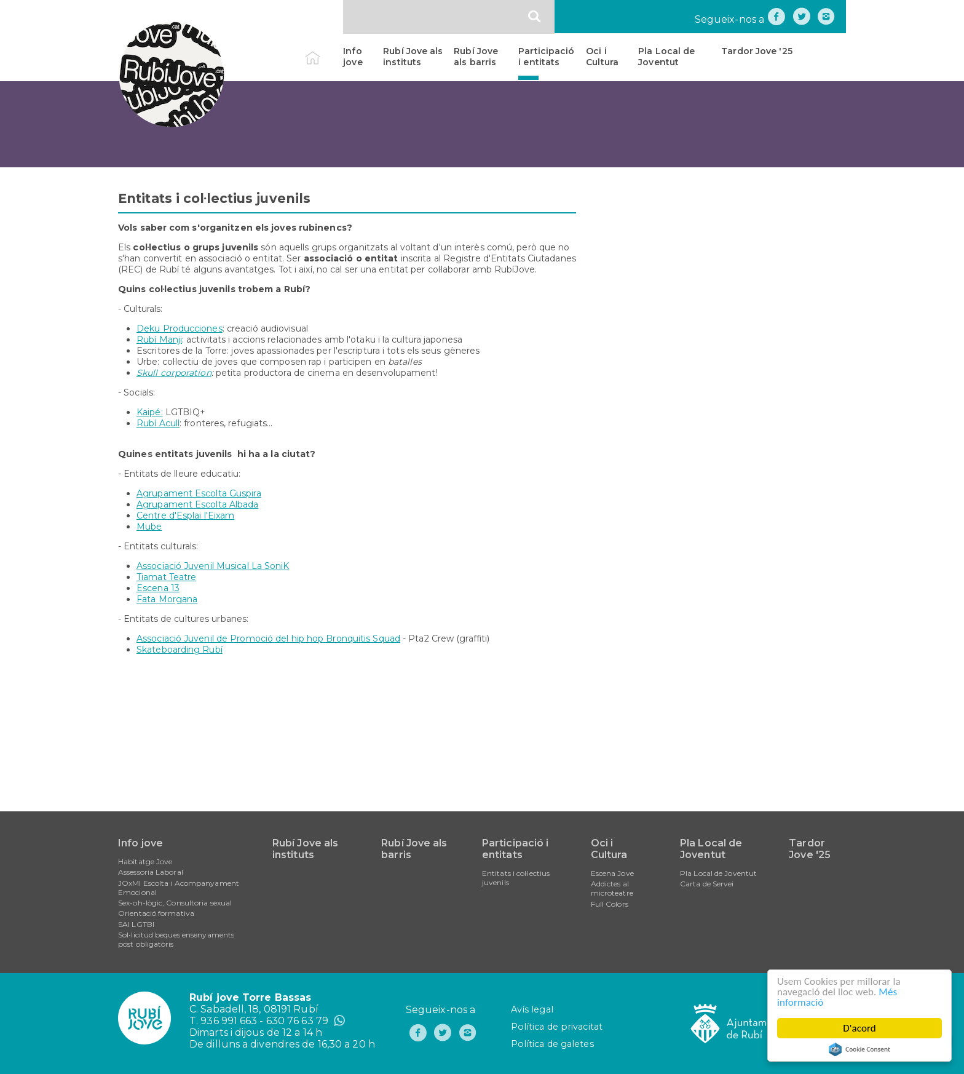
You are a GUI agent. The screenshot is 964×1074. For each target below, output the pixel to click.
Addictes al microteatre (612, 888)
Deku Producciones (179, 328)
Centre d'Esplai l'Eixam (185, 515)
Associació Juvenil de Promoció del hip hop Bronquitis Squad (268, 638)
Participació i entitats (546, 57)
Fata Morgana (166, 599)
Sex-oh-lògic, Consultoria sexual (175, 902)
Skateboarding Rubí (179, 649)
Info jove (352, 57)
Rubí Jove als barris (476, 57)
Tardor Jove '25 (756, 51)
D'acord (859, 1028)
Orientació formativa (156, 913)
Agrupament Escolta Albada (197, 504)
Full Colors (609, 904)
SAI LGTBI (136, 924)
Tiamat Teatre (166, 577)
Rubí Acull (158, 423)
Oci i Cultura (602, 57)
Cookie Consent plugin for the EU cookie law (859, 1049)
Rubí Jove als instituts (413, 57)
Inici (323, 51)
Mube (149, 526)
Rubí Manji (159, 339)
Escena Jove (612, 873)
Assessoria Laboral (150, 872)
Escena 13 (158, 588)
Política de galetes (552, 1043)
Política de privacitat (556, 1026)
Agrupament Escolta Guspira (198, 493)
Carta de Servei (707, 883)
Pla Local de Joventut (666, 57)
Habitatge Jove (145, 861)
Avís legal (532, 1009)
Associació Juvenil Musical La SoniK (213, 565)
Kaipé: (149, 412)
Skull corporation (173, 372)
